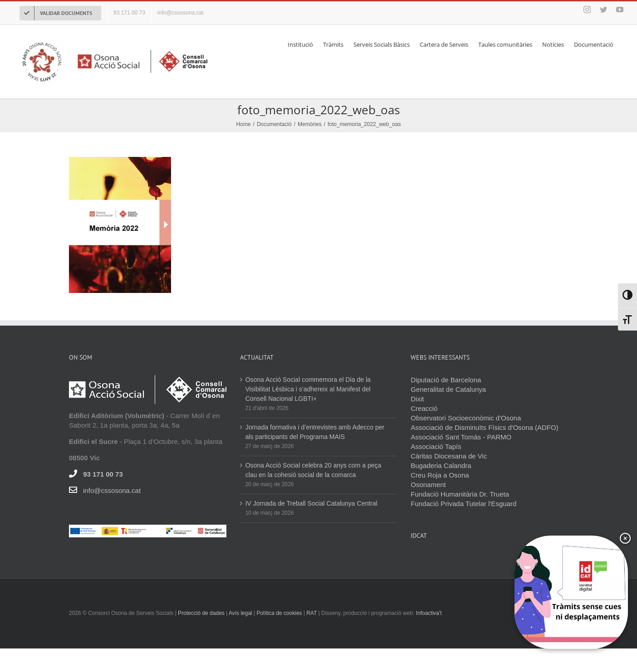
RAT (311, 613)
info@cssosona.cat (112, 490)
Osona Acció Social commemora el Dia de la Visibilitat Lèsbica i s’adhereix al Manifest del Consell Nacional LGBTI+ (308, 389)
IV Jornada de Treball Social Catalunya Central (311, 503)
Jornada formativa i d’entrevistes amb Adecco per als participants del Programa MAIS (315, 432)
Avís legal (241, 613)
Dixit (417, 399)
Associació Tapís (436, 446)
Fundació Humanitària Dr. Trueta (460, 494)
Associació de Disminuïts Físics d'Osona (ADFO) (484, 427)
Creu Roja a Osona (440, 475)
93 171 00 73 (103, 474)
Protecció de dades (201, 613)
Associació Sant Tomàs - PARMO (461, 437)
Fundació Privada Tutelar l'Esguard (463, 503)
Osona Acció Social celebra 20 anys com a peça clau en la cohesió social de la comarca (313, 470)
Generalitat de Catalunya (448, 389)
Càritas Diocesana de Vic (449, 456)
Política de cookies (279, 613)
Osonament (428, 484)
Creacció (424, 408)
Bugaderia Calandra (441, 465)
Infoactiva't (429, 613)
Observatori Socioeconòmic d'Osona (466, 418)
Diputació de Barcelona (446, 380)
